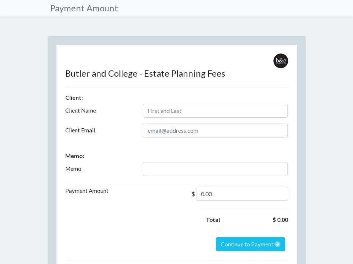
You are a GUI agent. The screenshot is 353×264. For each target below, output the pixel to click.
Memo (73, 168)
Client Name (80, 110)
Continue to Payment (250, 244)
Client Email (80, 130)
